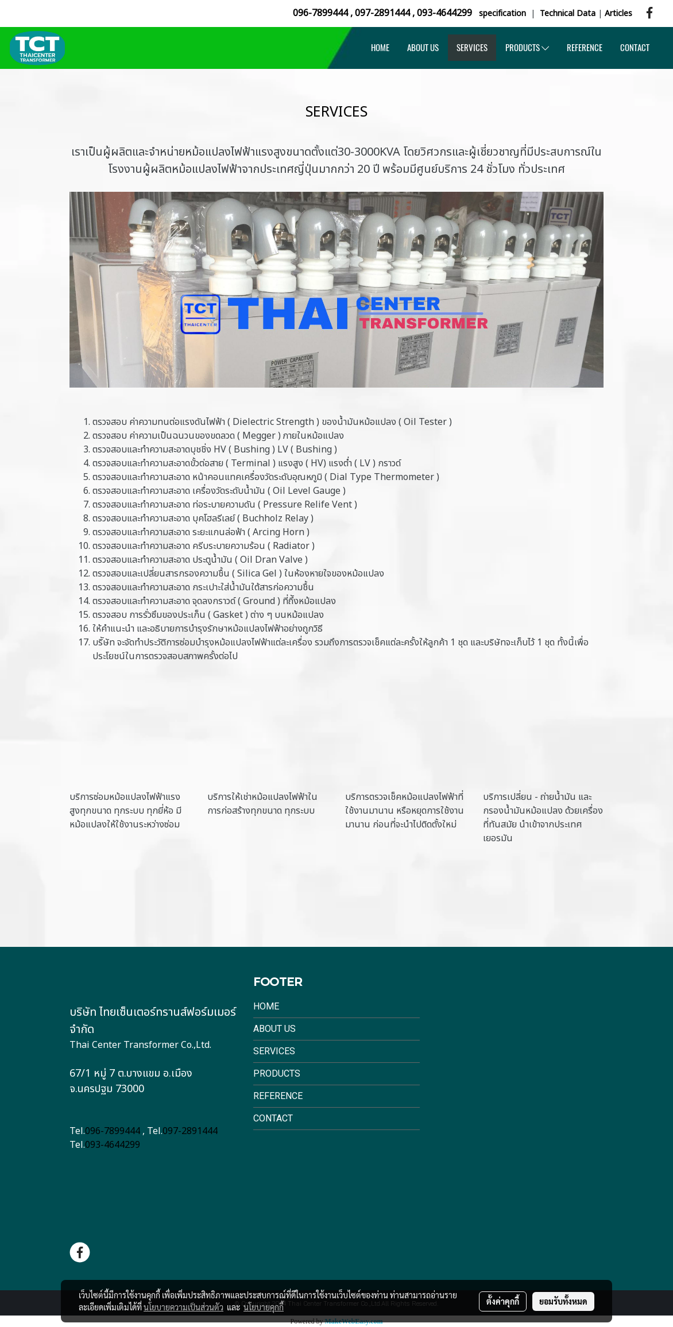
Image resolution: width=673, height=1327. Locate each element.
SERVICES (472, 47)
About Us (274, 1028)
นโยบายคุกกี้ (263, 1307)
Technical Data (567, 13)
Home (266, 1006)
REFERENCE (584, 47)
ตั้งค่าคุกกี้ (502, 1301)
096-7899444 (320, 13)
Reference (278, 1095)
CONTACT (634, 47)
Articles (618, 13)
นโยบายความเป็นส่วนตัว (183, 1307)
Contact (273, 1118)
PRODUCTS (527, 47)
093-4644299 (444, 13)
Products (276, 1073)
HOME (380, 47)
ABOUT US (423, 47)
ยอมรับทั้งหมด (563, 1301)
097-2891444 (382, 13)
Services (274, 1051)
